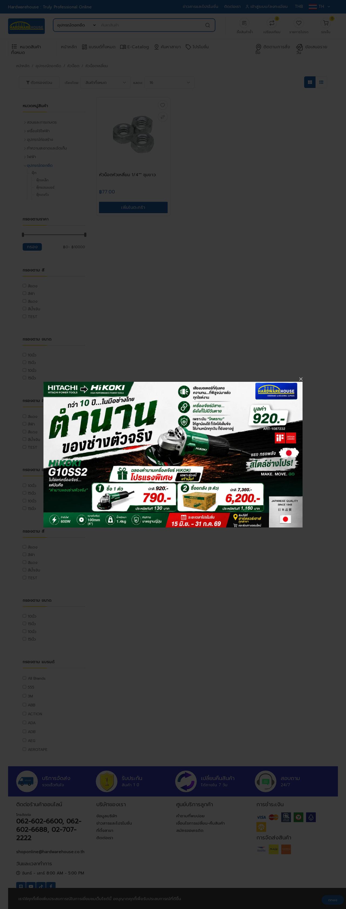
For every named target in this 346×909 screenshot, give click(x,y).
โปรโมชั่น (197, 47)
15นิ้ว (32, 363)
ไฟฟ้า (31, 157)
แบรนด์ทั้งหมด (98, 47)
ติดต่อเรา (232, 6)
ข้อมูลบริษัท (106, 816)
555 (31, 687)
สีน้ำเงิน (34, 309)
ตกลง (332, 900)
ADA (32, 723)
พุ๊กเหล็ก (42, 180)
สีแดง (33, 286)
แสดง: (138, 82)
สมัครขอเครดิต (189, 830)
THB (299, 6)
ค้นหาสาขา (167, 47)
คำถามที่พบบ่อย (190, 816)
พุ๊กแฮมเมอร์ (45, 187)
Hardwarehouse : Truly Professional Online (49, 7)
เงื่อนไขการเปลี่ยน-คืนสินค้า (200, 823)
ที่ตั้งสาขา (104, 830)
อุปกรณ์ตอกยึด (48, 66)
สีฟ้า (31, 294)
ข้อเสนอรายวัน (311, 50)
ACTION (35, 714)
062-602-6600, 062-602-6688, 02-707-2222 (48, 829)
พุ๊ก (34, 172)
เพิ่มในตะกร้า (133, 207)
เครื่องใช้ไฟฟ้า (38, 131)
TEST (33, 317)
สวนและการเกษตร (42, 122)
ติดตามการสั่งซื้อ (272, 50)
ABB (31, 705)
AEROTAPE (38, 750)
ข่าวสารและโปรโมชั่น (200, 6)
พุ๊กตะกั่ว (42, 194)
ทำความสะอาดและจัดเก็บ (47, 148)
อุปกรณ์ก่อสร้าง (40, 139)
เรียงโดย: (72, 82)
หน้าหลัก (69, 47)
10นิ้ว (32, 355)
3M (30, 696)
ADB (32, 732)
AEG (31, 741)
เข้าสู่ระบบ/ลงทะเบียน (267, 6)
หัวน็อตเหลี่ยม (97, 66)
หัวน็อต (73, 66)
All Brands (37, 678)
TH (319, 6)
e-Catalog (134, 47)
